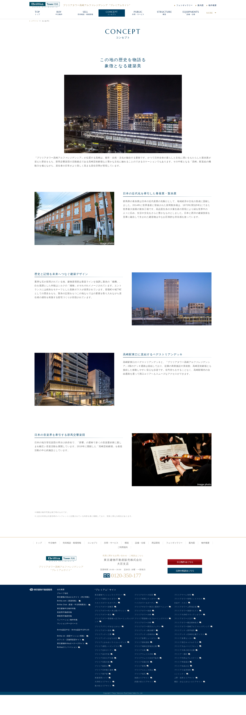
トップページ (33, 21)
